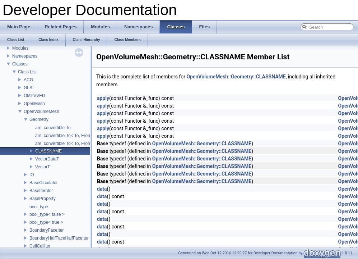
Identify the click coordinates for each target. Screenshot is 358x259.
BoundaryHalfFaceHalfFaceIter (59, 238)
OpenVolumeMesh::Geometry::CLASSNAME (235, 76)
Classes (20, 64)
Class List (27, 71)
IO (31, 174)
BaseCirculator (43, 182)
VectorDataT (47, 159)
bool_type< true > (46, 222)
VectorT (42, 166)
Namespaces (24, 56)
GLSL (29, 87)
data (102, 189)
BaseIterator (41, 190)
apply (103, 98)
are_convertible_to (53, 127)
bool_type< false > (47, 214)
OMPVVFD (34, 95)
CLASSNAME (48, 151)
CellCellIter (40, 246)
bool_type (38, 206)
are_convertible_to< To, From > (65, 135)
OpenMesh (34, 103)
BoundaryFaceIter (46, 230)
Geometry (38, 119)
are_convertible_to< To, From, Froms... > (74, 143)
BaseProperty (42, 198)
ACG (28, 79)
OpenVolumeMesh (41, 111)
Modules (20, 48)
